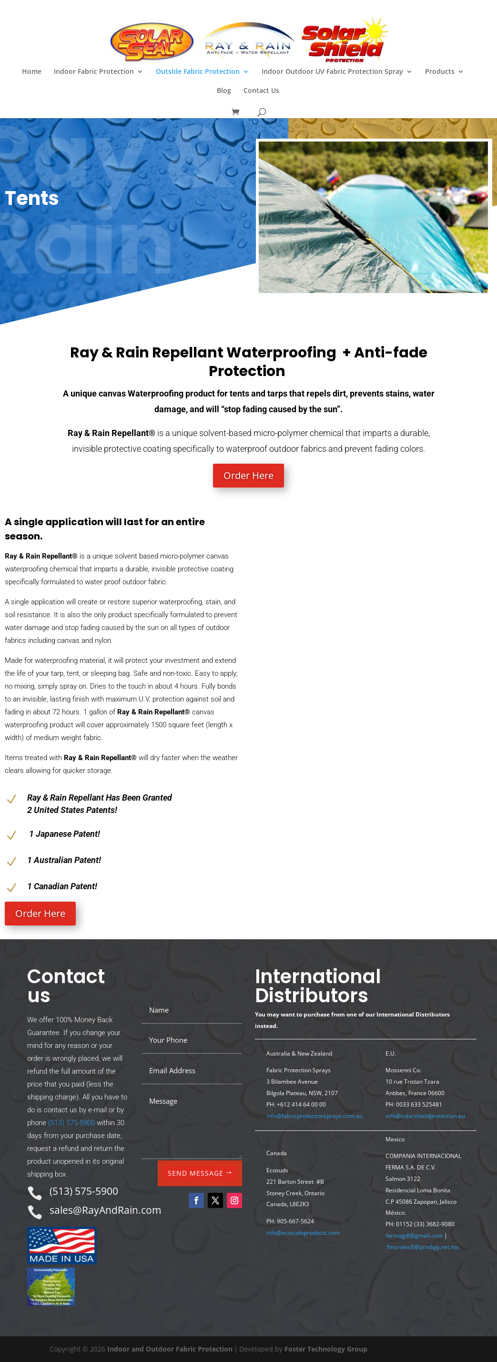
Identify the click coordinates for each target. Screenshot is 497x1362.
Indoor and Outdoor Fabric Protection (170, 1348)
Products (440, 72)
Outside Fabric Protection (198, 72)
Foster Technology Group (325, 1348)
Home (31, 72)
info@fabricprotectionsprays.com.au (314, 1116)
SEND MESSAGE (195, 1173)
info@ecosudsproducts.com (303, 1233)
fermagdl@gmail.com (414, 1235)
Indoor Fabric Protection (94, 72)
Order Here (248, 475)
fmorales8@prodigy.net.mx (423, 1247)
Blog (224, 91)
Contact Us (261, 91)
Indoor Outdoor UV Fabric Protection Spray (332, 72)
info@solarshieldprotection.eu (425, 1116)
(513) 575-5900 (71, 1122)
